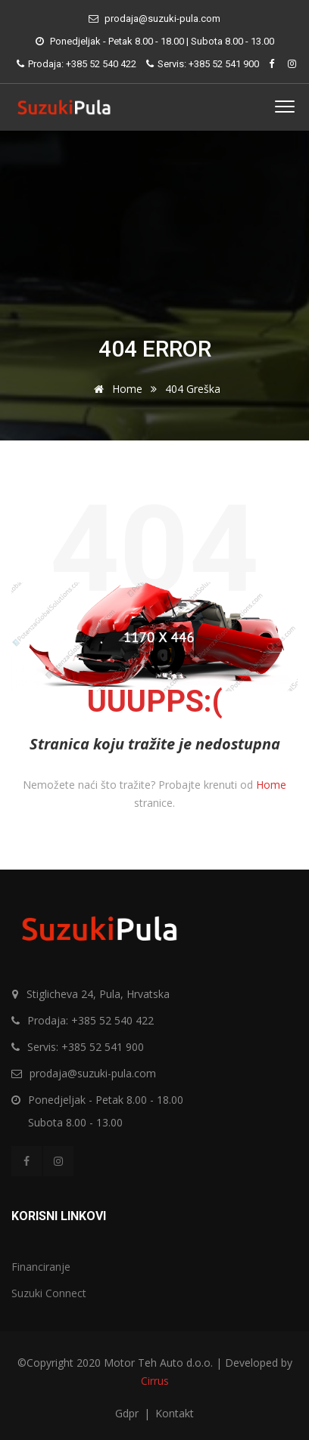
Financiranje (40, 1266)
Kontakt (174, 1413)
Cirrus (155, 1381)
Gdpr (128, 1413)
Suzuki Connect (48, 1293)
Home (115, 389)
